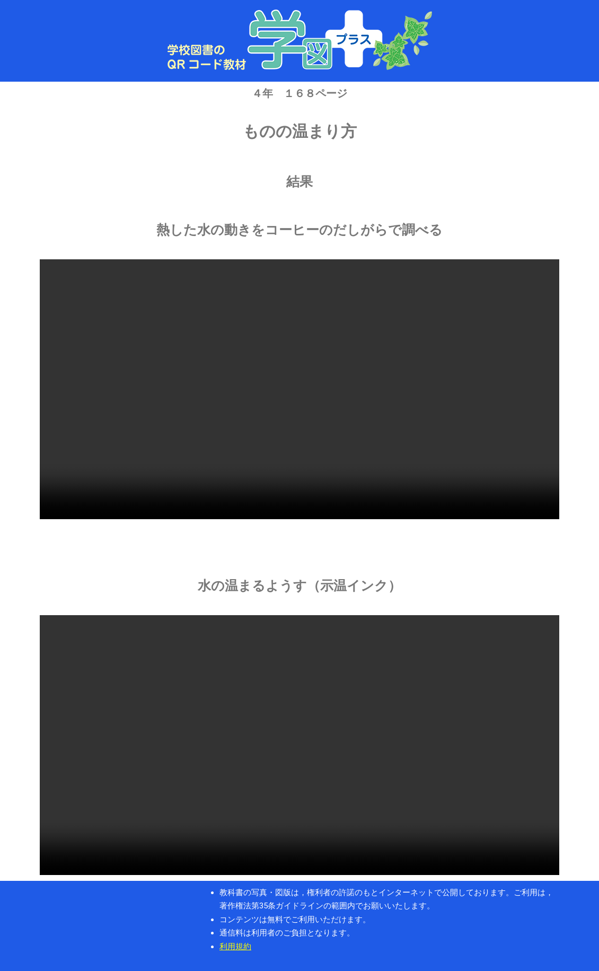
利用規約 (235, 946)
